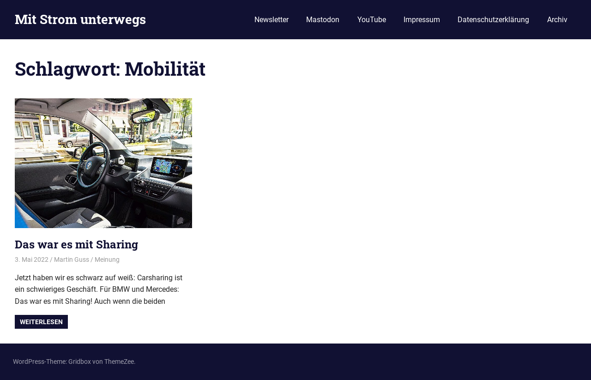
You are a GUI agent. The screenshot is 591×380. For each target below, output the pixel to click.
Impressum (422, 19)
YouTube (371, 19)
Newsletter (271, 19)
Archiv (557, 19)
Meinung (107, 259)
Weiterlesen (41, 322)
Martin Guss (71, 259)
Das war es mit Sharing (76, 244)
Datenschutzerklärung (493, 19)
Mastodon (322, 19)
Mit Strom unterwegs (80, 19)
